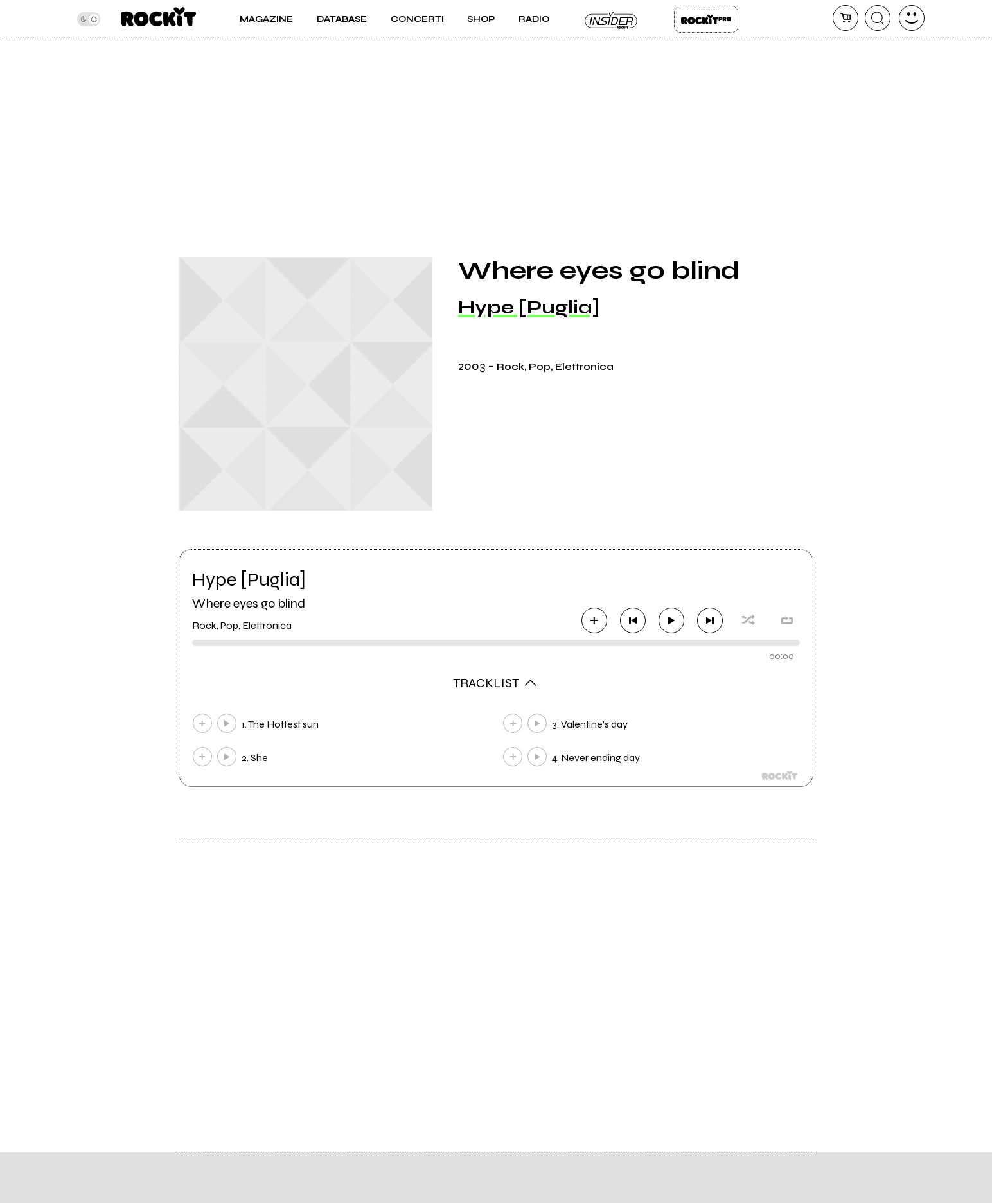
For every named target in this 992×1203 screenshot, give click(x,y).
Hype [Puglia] (529, 307)
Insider (612, 19)
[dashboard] (912, 18)
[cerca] (877, 18)
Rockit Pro (706, 19)
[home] (158, 19)
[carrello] (845, 18)
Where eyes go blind (248, 603)
